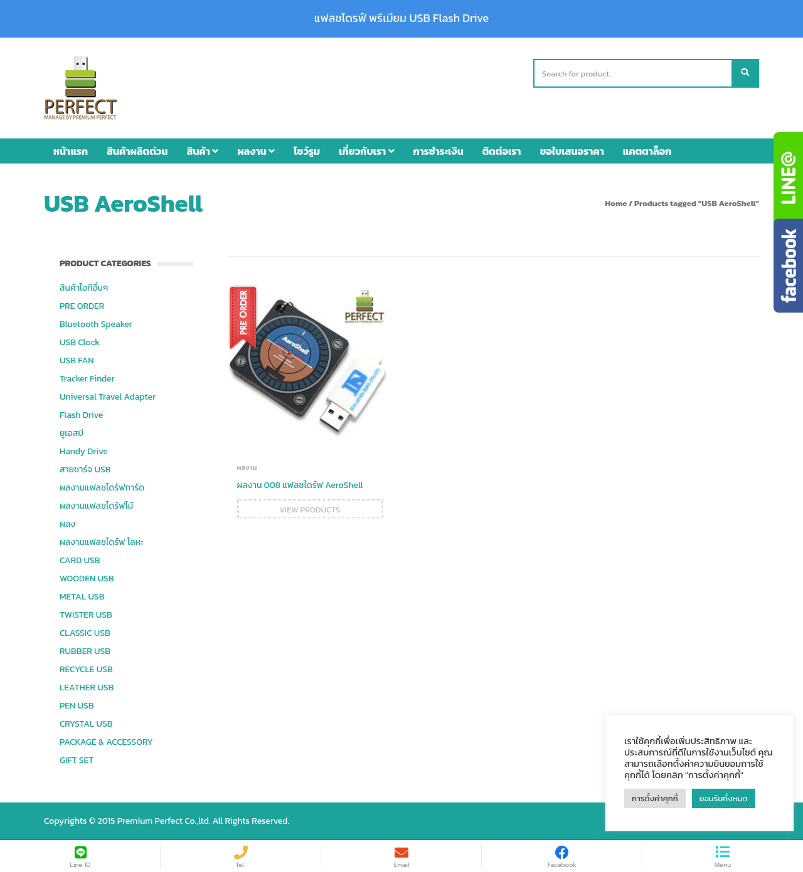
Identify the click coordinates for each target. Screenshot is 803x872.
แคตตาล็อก (647, 150)
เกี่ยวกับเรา (366, 150)
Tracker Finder (87, 378)
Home (616, 203)
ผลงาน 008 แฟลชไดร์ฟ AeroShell (300, 485)
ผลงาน (256, 150)
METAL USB (82, 596)
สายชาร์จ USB (85, 469)
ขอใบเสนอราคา (572, 150)
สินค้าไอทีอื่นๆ (84, 287)
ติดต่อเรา (501, 150)
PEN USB (77, 705)
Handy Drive (84, 451)
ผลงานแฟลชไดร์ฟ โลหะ (101, 542)
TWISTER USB (86, 614)
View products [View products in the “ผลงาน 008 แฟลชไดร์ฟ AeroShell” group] (309, 510)
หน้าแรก (70, 150)
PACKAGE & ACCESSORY (106, 742)
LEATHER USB (87, 687)
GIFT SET (76, 760)
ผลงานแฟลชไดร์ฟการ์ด (102, 487)
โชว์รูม (307, 150)
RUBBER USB (85, 651)
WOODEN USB (87, 578)
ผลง (67, 524)
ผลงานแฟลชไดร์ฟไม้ (96, 505)
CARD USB (80, 560)
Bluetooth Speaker (96, 324)
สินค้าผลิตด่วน (137, 150)
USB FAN (77, 360)
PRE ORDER (82, 306)
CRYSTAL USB (86, 723)
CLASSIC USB (85, 633)
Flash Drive (81, 415)
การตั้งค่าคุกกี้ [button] (655, 798)
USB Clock (80, 342)
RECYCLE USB (86, 669)
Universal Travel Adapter (108, 396)
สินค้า (202, 150)
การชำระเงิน (438, 150)
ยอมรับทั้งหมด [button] (723, 798)
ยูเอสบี (71, 433)
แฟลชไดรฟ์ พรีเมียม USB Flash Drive (401, 18)
